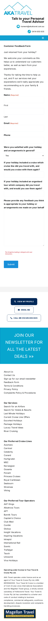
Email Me (25, 310)
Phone (7, 135)
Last (6, 117)
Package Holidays (13, 424)
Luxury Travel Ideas (13, 427)
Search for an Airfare (14, 406)
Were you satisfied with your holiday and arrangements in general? (23, 149)
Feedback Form (11, 382)
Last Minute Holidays (14, 413)
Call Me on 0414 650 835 (26, 318)
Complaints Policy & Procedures (20, 393)
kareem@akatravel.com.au (32, 26)
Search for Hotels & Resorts (17, 410)
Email (11, 123)
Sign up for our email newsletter (20, 378)
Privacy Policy (11, 389)
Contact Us (9, 375)
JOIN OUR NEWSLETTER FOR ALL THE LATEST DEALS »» (24, 346)
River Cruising (11, 431)
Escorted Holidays (13, 420)
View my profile (25, 301)
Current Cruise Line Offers (17, 417)
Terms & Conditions (13, 385)
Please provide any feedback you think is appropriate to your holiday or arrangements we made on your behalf (24, 204)
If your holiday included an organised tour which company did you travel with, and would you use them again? (23, 185)
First (6, 105)
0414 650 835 (38, 31)
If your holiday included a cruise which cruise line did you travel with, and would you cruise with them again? (24, 166)
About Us (8, 371)
